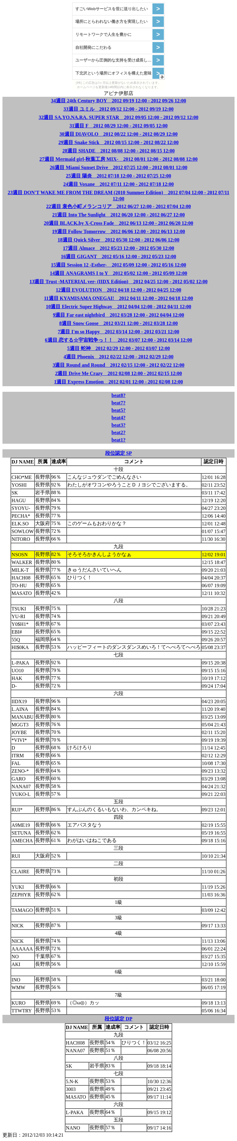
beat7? (118, 402)
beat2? (118, 432)
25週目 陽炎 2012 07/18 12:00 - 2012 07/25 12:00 (118, 175)
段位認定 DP (118, 1018)
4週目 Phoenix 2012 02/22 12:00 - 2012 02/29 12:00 (118, 356)
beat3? (118, 425)
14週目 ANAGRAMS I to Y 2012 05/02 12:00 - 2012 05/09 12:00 (118, 273)
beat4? (118, 417)
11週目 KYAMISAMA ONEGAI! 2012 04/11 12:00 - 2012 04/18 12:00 (118, 298)
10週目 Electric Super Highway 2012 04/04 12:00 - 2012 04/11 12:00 (118, 306)
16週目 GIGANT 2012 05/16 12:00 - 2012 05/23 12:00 (118, 256)
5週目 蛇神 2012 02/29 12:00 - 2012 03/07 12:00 (118, 348)
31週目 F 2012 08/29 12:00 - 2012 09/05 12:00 (118, 125)
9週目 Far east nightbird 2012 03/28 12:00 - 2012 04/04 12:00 (118, 315)
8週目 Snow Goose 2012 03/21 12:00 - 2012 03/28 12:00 (118, 323)
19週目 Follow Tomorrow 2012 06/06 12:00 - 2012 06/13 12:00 (118, 231)
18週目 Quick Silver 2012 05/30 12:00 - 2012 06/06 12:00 (118, 239)
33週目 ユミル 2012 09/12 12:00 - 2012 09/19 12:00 (119, 109)
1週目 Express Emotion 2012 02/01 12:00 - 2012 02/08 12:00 (118, 381)
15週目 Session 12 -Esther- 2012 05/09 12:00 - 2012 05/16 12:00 (118, 264)
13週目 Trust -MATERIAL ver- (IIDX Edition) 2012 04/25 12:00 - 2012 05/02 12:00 (118, 281)
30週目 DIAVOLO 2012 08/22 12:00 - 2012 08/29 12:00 (119, 134)
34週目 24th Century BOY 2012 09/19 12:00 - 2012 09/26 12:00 (118, 100)
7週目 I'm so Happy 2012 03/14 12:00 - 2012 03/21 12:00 (118, 331)
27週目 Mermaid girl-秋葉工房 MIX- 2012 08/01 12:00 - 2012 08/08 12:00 (119, 159)
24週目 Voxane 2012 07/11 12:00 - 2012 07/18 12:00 (118, 184)
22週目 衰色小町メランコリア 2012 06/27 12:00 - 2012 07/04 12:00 (118, 206)
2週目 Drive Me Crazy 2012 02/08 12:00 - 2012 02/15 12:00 (118, 373)
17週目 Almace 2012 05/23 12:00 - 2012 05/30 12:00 (118, 248)
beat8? (118, 395)
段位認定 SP (118, 453)
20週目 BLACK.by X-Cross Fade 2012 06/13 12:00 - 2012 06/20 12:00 (118, 223)
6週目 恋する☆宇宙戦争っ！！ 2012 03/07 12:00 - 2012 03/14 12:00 (118, 340)
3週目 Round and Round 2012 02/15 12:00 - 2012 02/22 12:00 (118, 365)
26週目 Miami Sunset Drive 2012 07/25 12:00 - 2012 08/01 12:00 (118, 167)
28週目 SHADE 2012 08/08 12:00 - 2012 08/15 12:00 (118, 150)
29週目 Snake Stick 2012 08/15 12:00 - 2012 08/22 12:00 (118, 142)
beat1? (118, 439)
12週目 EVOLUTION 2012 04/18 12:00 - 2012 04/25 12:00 (118, 290)
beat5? (118, 410)
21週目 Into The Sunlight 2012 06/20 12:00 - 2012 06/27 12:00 (118, 214)
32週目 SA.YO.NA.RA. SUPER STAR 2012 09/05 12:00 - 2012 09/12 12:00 (118, 117)
